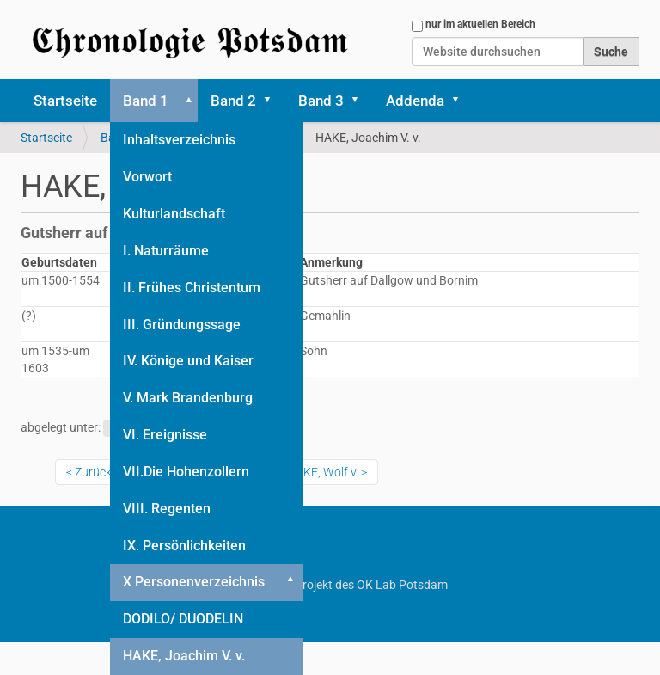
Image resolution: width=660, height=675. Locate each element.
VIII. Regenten (167, 508)
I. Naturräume (166, 250)
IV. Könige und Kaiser (188, 361)
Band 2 (233, 100)
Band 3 (321, 100)
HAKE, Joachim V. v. (184, 655)
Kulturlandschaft (174, 214)
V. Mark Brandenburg (188, 398)
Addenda (415, 100)
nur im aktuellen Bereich (480, 24)
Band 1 (145, 100)
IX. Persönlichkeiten (184, 545)
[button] (186, 100)
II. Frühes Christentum (191, 287)
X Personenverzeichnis (194, 582)
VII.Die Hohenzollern (186, 471)
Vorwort (147, 177)
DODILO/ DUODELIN (183, 619)
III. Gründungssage (182, 324)
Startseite (65, 100)
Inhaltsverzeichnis (179, 140)
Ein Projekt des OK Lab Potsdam (330, 585)
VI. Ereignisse (165, 434)
